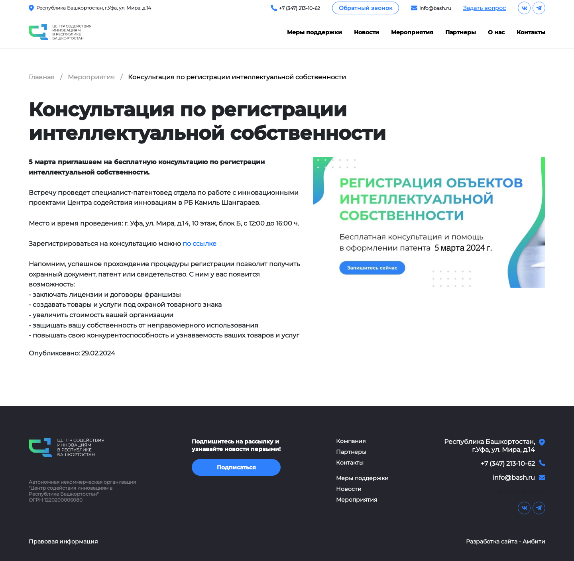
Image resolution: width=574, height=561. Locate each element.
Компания (351, 441)
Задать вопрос (484, 8)
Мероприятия (412, 32)
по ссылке (199, 243)
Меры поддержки (314, 32)
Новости (366, 32)
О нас (496, 32)
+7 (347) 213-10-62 (299, 8)
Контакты (531, 32)
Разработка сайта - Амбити (505, 541)
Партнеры (460, 32)
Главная (42, 77)
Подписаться (236, 467)
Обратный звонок (365, 8)
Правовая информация (63, 541)
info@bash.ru (435, 8)
